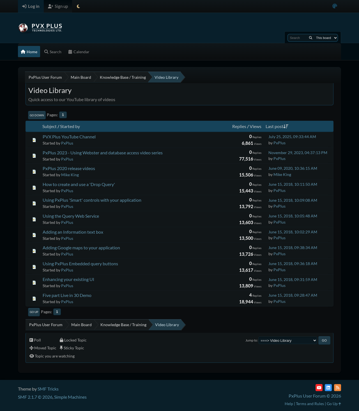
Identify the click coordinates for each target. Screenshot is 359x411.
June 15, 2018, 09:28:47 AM (292, 295)
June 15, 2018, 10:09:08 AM (292, 200)
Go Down (37, 115)
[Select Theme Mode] (78, 6)
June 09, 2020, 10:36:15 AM (292, 168)
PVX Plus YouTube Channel (69, 136)
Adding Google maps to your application (81, 247)
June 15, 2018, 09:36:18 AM (292, 263)
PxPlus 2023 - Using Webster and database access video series (103, 152)
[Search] (310, 38)
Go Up (34, 312)
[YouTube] (319, 387)
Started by (70, 126)
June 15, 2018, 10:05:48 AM (292, 215)
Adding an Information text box (73, 231)
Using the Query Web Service (71, 216)
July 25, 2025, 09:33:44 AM (292, 136)
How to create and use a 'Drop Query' (79, 184)
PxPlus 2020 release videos (69, 168)
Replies (239, 126)
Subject (49, 126)
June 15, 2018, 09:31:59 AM (292, 279)
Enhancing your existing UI (68, 279)
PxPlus (67, 143)
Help (289, 403)
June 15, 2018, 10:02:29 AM (292, 231)
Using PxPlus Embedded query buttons (80, 263)
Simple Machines (70, 397)
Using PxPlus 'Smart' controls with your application (92, 200)
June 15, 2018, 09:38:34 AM (292, 247)
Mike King (70, 174)
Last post (277, 126)
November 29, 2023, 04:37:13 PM (297, 152)
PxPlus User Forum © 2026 (315, 395)
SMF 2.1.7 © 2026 (35, 397)
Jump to (251, 340)
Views (255, 126)
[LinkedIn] (328, 387)
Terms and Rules (310, 403)
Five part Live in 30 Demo (67, 295)
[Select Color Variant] (334, 6)
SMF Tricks (48, 388)
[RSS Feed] (337, 387)
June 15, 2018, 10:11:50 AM (292, 184)
